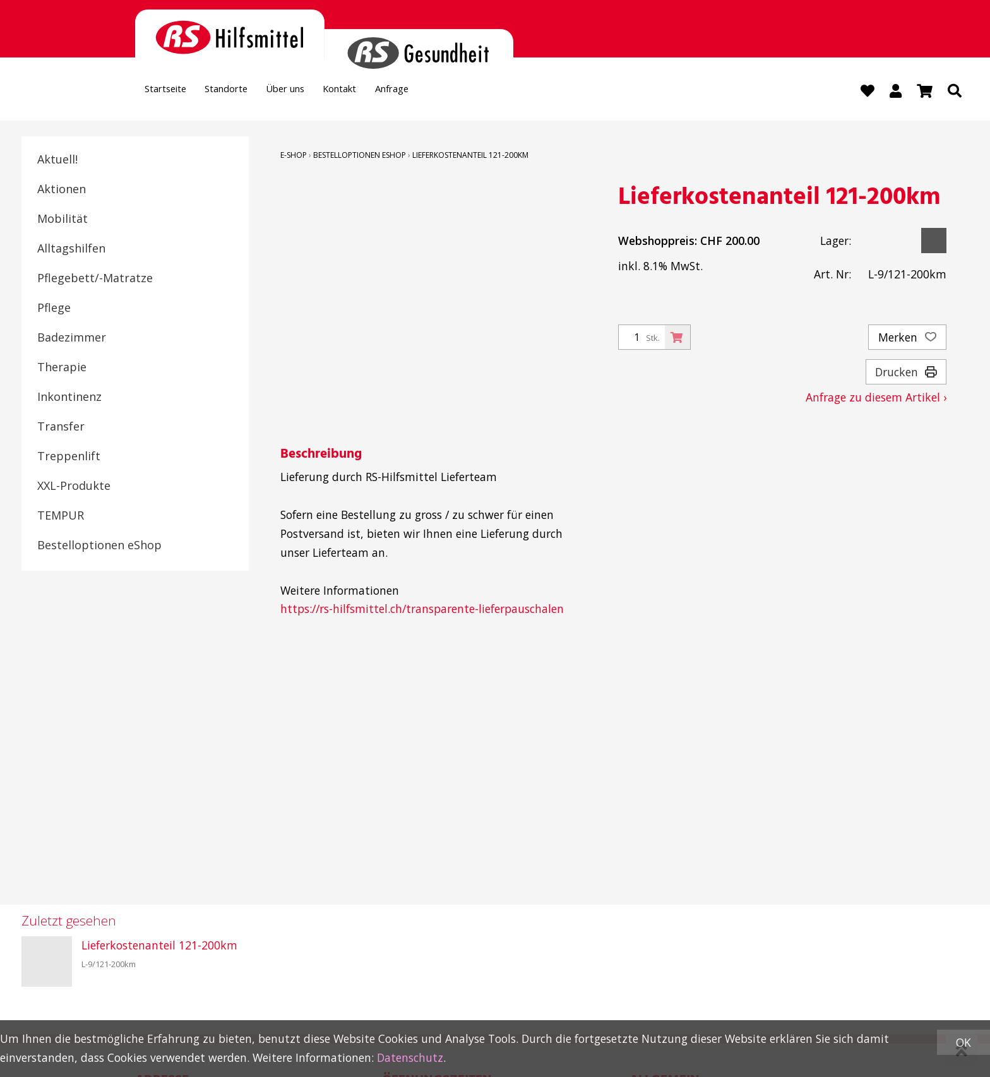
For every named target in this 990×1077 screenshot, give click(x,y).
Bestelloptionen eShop (99, 546)
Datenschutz (410, 1057)
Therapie (61, 368)
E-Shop (293, 156)
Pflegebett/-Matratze (95, 279)
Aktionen (61, 190)
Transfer (61, 427)
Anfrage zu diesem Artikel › (876, 398)
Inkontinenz (69, 397)
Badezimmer (71, 338)
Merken (907, 338)
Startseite (172, 92)
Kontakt (385, 92)
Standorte (246, 92)
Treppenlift (68, 457)
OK (963, 1042)
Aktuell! (57, 160)
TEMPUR (60, 516)
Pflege (54, 308)
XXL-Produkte (73, 486)
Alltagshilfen (71, 249)
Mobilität (62, 219)
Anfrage (449, 92)
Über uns (318, 92)
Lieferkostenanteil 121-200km (470, 156)
